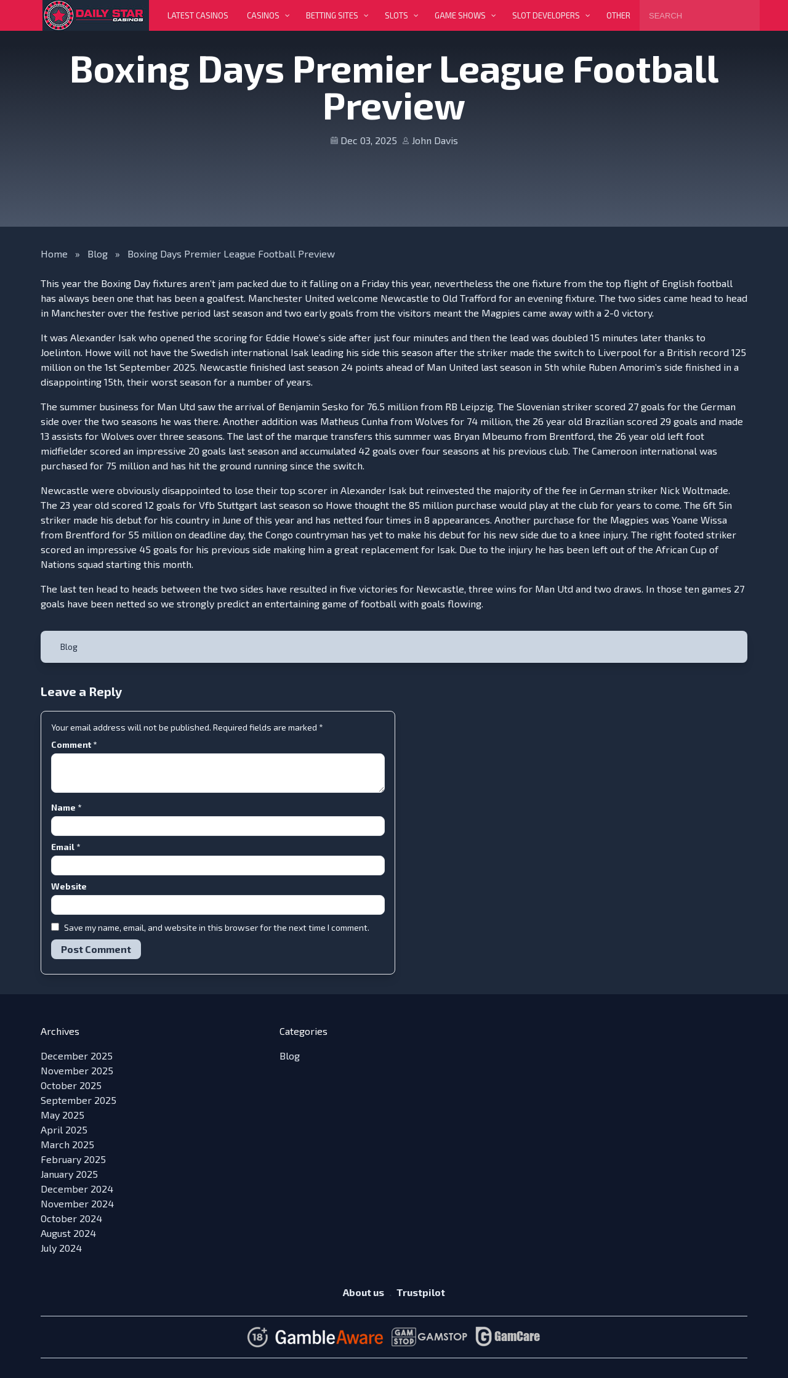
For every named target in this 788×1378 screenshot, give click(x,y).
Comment (74, 744)
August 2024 (68, 1233)
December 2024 (77, 1188)
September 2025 (78, 1100)
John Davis (435, 140)
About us (363, 1292)
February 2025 (73, 1159)
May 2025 (62, 1115)
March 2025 (67, 1144)
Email (65, 846)
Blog (97, 253)
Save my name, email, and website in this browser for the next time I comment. (216, 927)
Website (69, 886)
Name (66, 807)
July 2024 (61, 1248)
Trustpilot (420, 1292)
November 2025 (77, 1070)
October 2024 (71, 1218)
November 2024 (77, 1203)
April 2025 (64, 1129)
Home (54, 253)
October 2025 (71, 1085)
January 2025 (69, 1174)
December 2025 (77, 1055)
